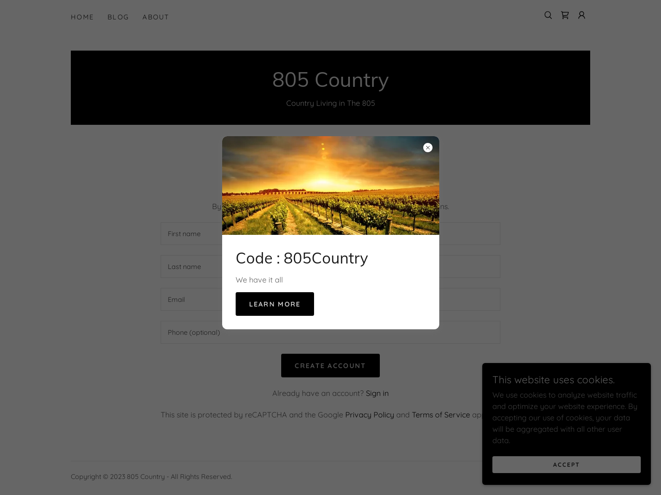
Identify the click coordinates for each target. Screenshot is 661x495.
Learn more (275, 304)
